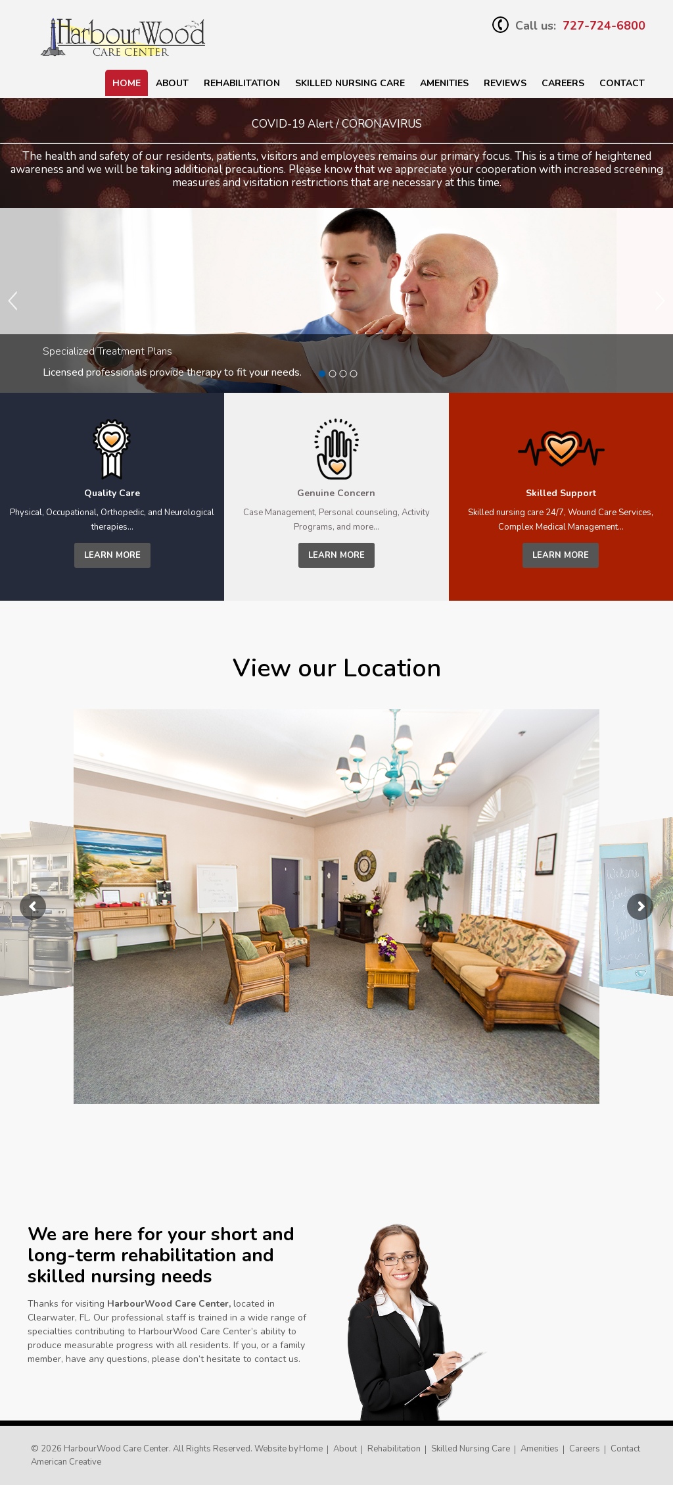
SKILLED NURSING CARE (350, 83)
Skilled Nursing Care (470, 1449)
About (172, 83)
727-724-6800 (604, 26)
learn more (112, 555)
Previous (13, 301)
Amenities (444, 83)
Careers (563, 83)
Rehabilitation (242, 83)
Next (660, 301)
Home (126, 83)
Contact (622, 83)
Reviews (505, 83)
